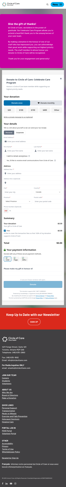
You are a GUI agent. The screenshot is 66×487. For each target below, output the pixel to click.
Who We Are (7, 392)
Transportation (8, 410)
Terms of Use (8, 449)
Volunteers (6, 383)
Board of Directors (10, 395)
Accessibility (7, 443)
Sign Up (34, 322)
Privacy (5, 446)
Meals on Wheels (9, 413)
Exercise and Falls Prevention (14, 416)
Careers (5, 378)
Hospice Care (8, 422)
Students (6, 380)
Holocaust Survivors (10, 419)
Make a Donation (9, 398)
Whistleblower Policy (11, 452)
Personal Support (9, 408)
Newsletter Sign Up (10, 458)
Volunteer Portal (9, 433)
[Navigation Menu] (57, 4)
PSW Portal (7, 430)
